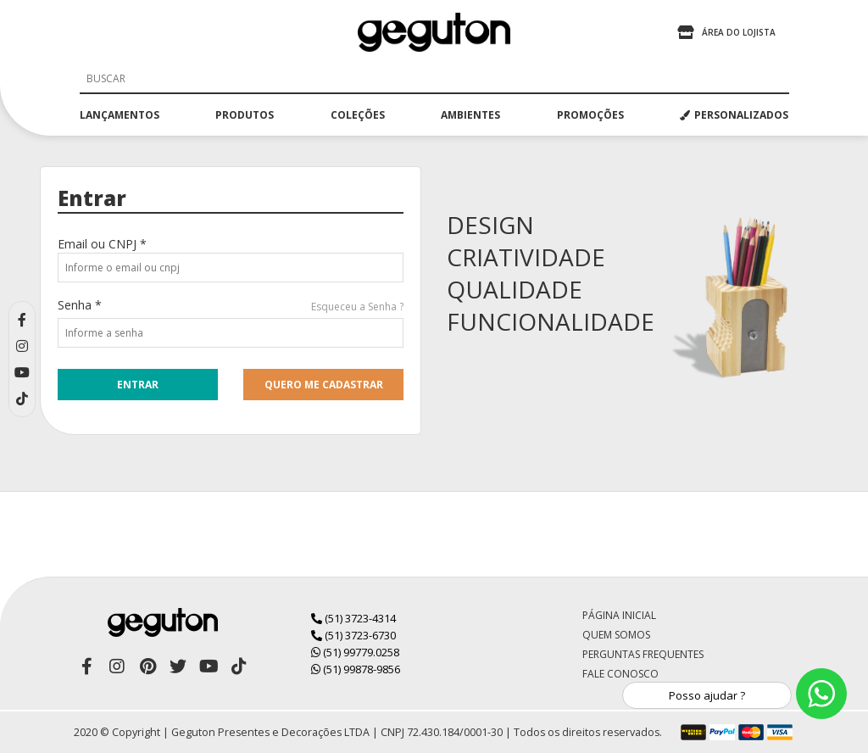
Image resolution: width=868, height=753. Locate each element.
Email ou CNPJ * (102, 244)
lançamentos (119, 115)
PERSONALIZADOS (734, 115)
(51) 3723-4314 (353, 618)
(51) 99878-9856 (355, 669)
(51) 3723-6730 (353, 635)
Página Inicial (619, 615)
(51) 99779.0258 (355, 652)
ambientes (470, 115)
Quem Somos (616, 635)
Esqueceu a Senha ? (357, 306)
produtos (244, 115)
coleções (358, 115)
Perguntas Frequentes (643, 654)
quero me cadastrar (323, 384)
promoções (590, 115)
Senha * (80, 305)
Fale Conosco (620, 674)
